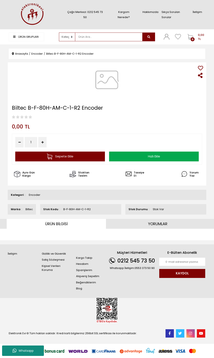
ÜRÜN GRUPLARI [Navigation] (26, 37)
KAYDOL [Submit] (182, 273)
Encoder (34, 195)
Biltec (29, 209)
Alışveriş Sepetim (87, 276)
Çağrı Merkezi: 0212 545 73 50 (85, 14)
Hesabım (82, 264)
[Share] (200, 75)
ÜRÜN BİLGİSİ (56, 223)
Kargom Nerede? (124, 14)
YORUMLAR (157, 223)
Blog (79, 288)
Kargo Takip (84, 258)
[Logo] (32, 14)
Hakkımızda (150, 12)
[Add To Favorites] (200, 68)
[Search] (109, 37)
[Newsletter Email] (182, 262)
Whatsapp (23, 350)
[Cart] (195, 37)
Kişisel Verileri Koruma (51, 268)
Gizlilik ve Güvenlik (54, 254)
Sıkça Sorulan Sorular (171, 14)
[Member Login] (166, 37)
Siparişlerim (84, 270)
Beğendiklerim (86, 282)
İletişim (197, 12)
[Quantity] (31, 142)
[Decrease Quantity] (19, 142)
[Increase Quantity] (42, 142)
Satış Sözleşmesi (53, 260)
